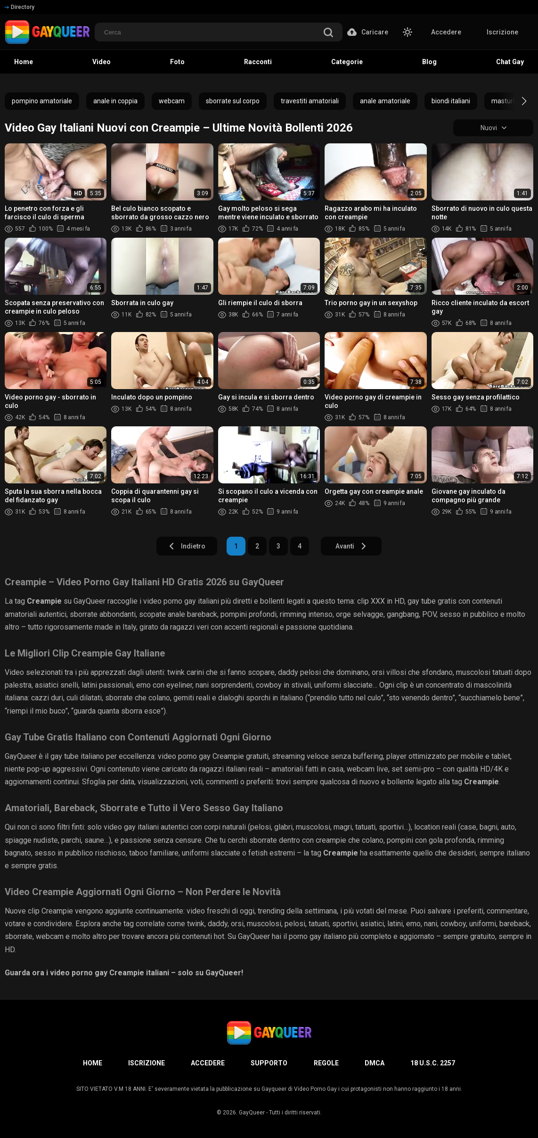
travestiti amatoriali (310, 101)
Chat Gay (510, 62)
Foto (177, 62)
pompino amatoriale (42, 101)
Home (23, 62)
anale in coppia (115, 101)
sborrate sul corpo (233, 101)
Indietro (186, 546)
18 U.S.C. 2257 (432, 1063)
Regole (326, 1063)
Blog (429, 62)
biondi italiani (451, 101)
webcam (172, 101)
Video (101, 62)
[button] (515, 101)
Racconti (258, 62)
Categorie (347, 62)
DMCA (374, 1063)
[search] (328, 33)
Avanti (351, 546)
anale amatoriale (385, 101)
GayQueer (252, 1112)
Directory (19, 7)
